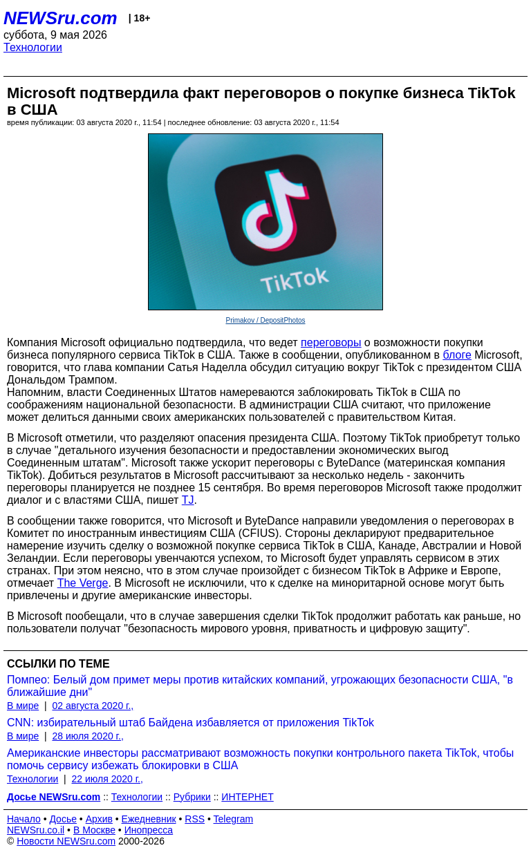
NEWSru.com (60, 18)
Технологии (32, 47)
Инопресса (149, 830)
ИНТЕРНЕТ (247, 796)
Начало (24, 818)
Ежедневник (149, 818)
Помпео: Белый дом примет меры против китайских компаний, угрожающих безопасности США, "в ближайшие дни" (260, 686)
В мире (23, 705)
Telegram (234, 818)
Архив (99, 818)
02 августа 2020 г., (92, 705)
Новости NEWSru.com (66, 841)
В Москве (94, 830)
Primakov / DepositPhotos (265, 320)
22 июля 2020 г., (107, 778)
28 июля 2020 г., (87, 736)
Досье (63, 818)
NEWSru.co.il (35, 830)
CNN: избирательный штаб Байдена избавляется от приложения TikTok (190, 722)
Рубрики (192, 796)
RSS (195, 818)
